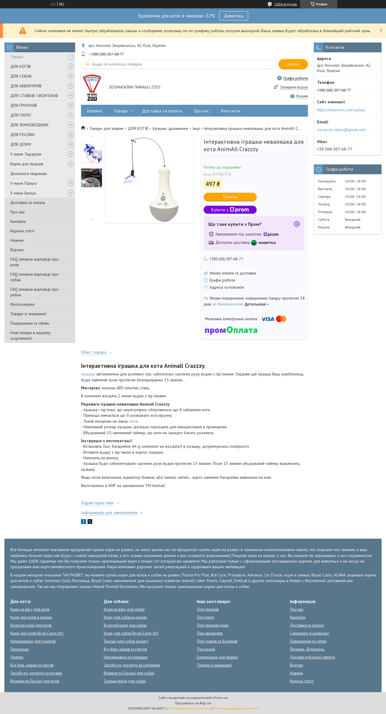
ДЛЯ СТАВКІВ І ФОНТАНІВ (34, 95)
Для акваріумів (210, 633)
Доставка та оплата (27, 202)
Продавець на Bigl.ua (193, 703)
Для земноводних (213, 625)
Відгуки (17, 249)
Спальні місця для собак (125, 681)
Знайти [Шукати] (293, 64)
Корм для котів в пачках (31, 617)
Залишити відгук (294, 87)
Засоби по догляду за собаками (132, 665)
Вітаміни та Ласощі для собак (129, 673)
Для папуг (205, 617)
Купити (230, 197)
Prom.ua (221, 697)
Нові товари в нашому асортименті (30, 335)
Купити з (230, 210)
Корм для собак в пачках (125, 617)
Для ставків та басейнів (217, 641)
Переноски (19, 649)
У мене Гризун (23, 193)
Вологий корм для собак (125, 625)
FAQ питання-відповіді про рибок (34, 292)
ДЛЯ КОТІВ (20, 66)
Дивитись (233, 16)
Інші (196, 128)
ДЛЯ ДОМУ (20, 144)
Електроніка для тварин (217, 657)
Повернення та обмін (29, 323)
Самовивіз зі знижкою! (309, 633)
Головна (94, 111)
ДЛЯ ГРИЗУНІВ (23, 105)
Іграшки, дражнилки (170, 128)
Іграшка (88, 374)
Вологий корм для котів (31, 625)
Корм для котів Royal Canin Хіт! (36, 633)
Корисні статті (22, 230)
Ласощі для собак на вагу (126, 641)
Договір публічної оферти (312, 657)
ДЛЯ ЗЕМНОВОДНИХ (29, 125)
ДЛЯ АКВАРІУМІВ (26, 86)
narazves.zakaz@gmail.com (341, 129)
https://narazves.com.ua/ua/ (341, 109)
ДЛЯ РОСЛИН (22, 134)
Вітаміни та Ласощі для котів (34, 681)
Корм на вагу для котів (30, 609)
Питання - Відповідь (307, 649)
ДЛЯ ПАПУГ (20, 115)
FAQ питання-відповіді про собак (34, 277)
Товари (16, 56)
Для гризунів (208, 609)
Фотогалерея (22, 304)
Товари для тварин (106, 128)
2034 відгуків (286, 4)
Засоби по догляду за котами (36, 673)
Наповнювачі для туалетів (33, 641)
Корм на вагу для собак (124, 609)
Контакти (18, 221)
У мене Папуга (23, 183)
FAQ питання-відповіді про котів (34, 261)
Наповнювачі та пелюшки (126, 657)
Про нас (17, 212)
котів (133, 421)
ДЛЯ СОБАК (21, 76)
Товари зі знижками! (28, 313)
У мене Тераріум (25, 154)
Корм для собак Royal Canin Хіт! (131, 633)
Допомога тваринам (28, 173)
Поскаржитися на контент (189, 708)
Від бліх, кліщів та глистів (32, 665)
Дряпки (16, 657)
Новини (17, 240)
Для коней (206, 649)
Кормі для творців (26, 163)
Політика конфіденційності (235, 708)
